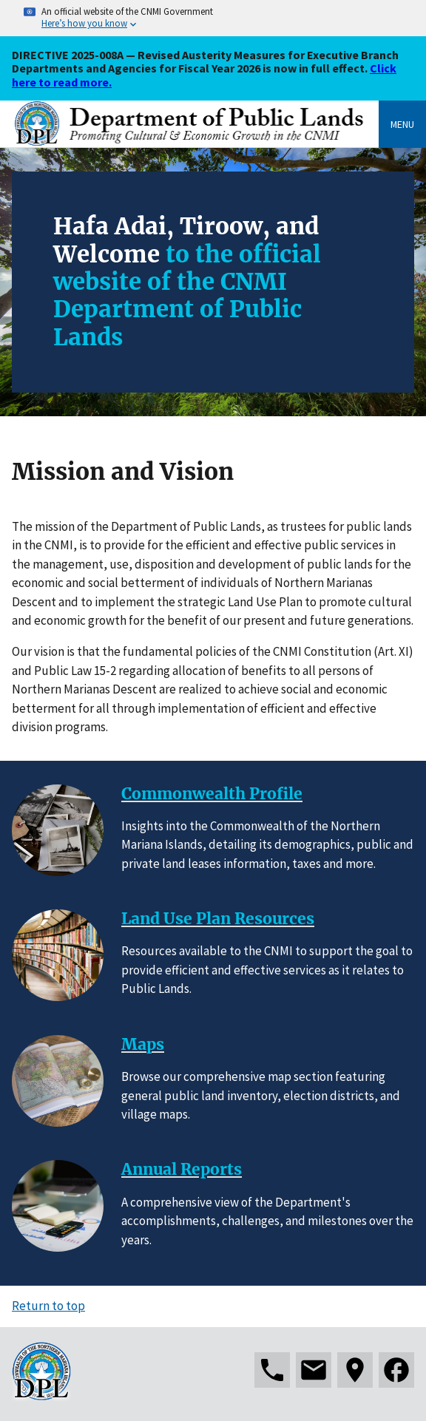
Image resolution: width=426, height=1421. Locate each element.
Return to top (48, 1306)
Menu (402, 124)
